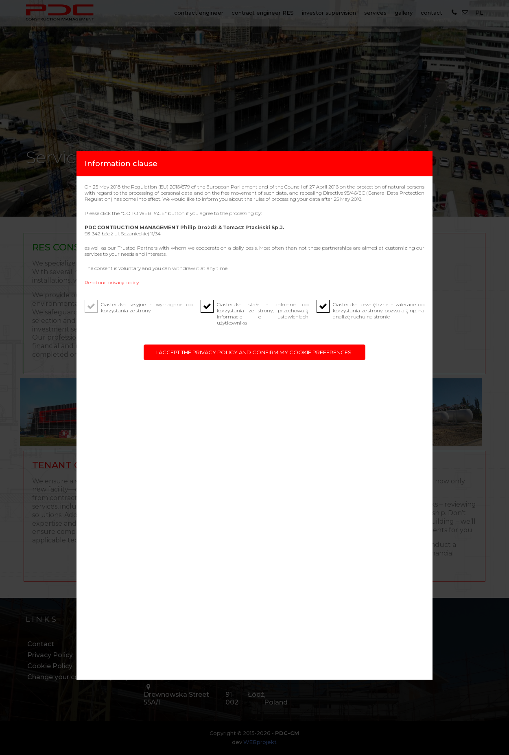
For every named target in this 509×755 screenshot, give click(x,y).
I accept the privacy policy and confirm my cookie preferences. (254, 352)
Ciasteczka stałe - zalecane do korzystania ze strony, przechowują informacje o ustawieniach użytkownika (262, 313)
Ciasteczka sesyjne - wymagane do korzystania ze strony (146, 307)
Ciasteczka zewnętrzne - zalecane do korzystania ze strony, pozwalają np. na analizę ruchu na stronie (378, 310)
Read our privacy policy (112, 282)
